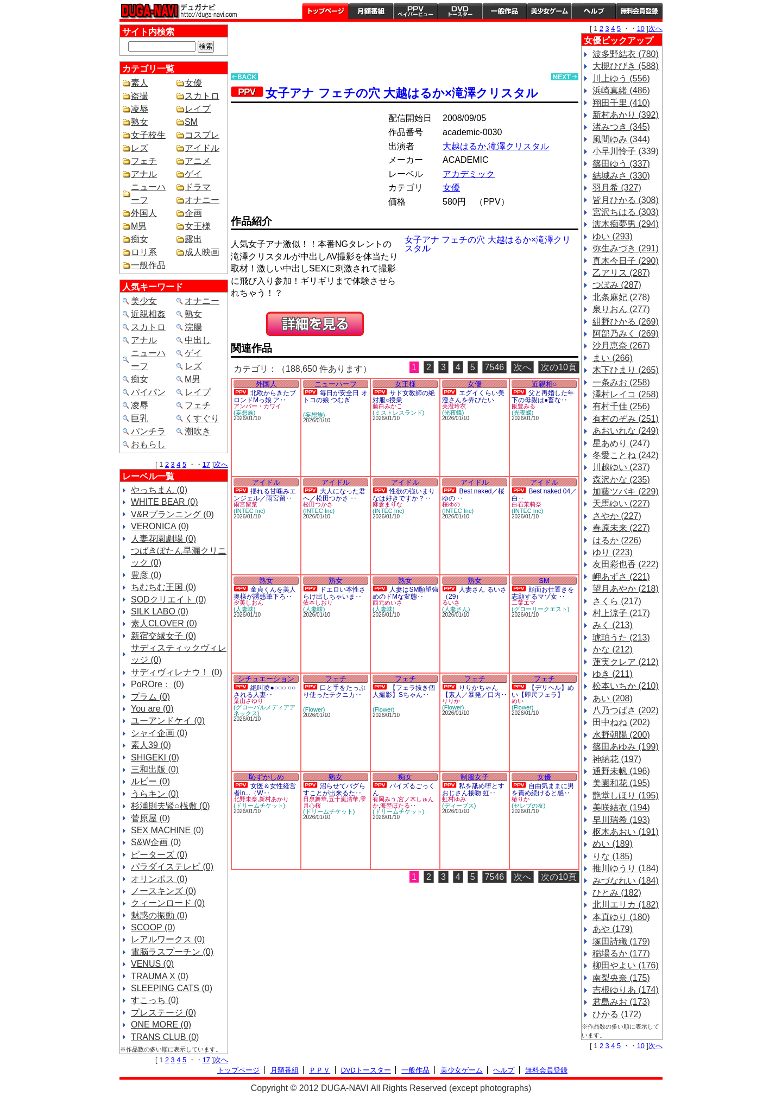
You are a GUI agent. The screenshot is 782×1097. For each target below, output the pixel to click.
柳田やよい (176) (625, 965)
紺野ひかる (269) (625, 321)
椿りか (520, 799)
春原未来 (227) (621, 527)
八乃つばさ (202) (625, 710)
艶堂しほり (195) (625, 795)
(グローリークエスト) (540, 609)
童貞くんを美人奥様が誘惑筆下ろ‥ (265, 593)
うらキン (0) (155, 793)
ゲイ (193, 174)
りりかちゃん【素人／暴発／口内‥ (474, 691)
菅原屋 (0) (150, 818)
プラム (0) (150, 696)
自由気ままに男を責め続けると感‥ (543, 789)
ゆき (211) (612, 674)
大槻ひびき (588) (625, 66)
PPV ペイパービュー (415, 11)
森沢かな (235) (621, 479)
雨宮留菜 (245, 504)
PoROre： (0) (157, 684)
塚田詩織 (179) (621, 941)
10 (641, 28)
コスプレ (202, 134)
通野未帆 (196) (621, 771)
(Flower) (314, 709)
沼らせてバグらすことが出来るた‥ (334, 789)
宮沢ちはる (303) (625, 212)
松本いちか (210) (625, 685)
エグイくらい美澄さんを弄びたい (473, 396)
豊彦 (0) (146, 575)
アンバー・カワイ (257, 406)
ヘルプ (593, 11)
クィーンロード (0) (168, 903)
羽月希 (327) (616, 187)
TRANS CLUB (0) (165, 1037)
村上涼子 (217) (621, 613)
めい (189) (612, 843)
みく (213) (612, 625)
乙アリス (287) (621, 272)
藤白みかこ (387, 406)
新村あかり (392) (625, 114)
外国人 (144, 213)
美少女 (144, 301)
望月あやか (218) (625, 588)
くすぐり (202, 418)
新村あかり (274, 799)
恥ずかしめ (266, 777)
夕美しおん (248, 602)
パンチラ (148, 431)
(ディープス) (459, 805)
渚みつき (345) (621, 126)
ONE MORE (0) (161, 1024)
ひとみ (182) (616, 892)
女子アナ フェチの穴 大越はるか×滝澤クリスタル (402, 93)
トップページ (325, 11)
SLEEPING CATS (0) (171, 988)
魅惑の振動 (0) (159, 915)
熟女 (139, 121)
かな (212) (612, 649)
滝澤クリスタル (518, 146)
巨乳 (139, 418)
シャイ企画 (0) (159, 733)
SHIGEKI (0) (155, 757)
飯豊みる (523, 406)
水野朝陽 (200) (621, 734)
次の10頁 (559, 367)
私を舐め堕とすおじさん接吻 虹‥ (473, 789)
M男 (139, 226)
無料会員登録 (546, 1070)
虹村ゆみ (454, 799)
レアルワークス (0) (168, 939)
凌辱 (139, 108)
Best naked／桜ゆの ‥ (473, 494)
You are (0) (152, 708)
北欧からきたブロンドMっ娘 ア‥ (265, 396)
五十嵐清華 (343, 799)
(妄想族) (244, 412)
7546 (494, 367)
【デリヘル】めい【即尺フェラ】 (543, 691)
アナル (144, 174)
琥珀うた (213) (621, 637)
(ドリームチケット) (259, 805)
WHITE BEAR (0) (164, 501)
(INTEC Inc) (249, 511)
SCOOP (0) (153, 927)
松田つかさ (318, 504)
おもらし (148, 444)
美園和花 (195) (621, 783)
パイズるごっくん (404, 789)
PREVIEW (315, 324)
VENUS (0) (152, 963)
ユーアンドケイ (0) (168, 720)
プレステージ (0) (163, 1012)
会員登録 (639, 11)
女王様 (198, 226)
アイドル (202, 148)
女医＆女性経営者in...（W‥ (265, 789)
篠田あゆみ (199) (625, 746)
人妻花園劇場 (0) (163, 538)
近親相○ (544, 384)
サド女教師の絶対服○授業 (404, 396)
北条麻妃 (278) (621, 297)
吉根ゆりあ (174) (625, 989)
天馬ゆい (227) (621, 503)
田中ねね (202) (621, 722)
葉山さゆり (248, 700)
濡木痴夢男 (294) (625, 224)
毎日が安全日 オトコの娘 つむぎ (335, 396)
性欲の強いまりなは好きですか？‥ (404, 494)
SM (191, 121)
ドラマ (198, 187)
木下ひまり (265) (625, 370)
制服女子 (475, 777)
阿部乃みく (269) (625, 333)
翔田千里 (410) (621, 102)
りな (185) (612, 856)
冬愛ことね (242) (625, 455)
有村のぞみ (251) (625, 418)
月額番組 (371, 11)
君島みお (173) (621, 1001)
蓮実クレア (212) (625, 662)
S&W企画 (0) (156, 842)
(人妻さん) (456, 609)
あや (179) (612, 929)
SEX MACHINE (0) (167, 830)
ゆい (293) (612, 236)
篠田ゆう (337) (621, 163)
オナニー (202, 200)
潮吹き (198, 431)
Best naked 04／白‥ (544, 494)
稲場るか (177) (621, 953)
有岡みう (384, 799)
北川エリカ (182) (625, 904)
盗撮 (139, 95)
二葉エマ (523, 602)
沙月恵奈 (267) (621, 345)
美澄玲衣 (454, 406)
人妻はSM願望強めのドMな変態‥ (405, 593)
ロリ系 (144, 252)
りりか (451, 700)
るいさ (451, 602)
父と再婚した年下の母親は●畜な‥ (543, 396)
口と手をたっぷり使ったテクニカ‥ (334, 691)
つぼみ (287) (616, 284)
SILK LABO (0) (159, 611)
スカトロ (202, 95)
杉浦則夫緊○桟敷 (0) (170, 805)
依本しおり (318, 602)
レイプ (198, 108)
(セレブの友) (528, 805)
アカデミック (469, 174)
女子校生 (148, 134)
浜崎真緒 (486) (621, 90)
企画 (193, 213)
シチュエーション (266, 679)
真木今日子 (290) (625, 260)
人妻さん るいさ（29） (474, 593)
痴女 (139, 239)
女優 (193, 82)
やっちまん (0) (159, 489)
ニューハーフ (335, 384)
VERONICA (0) (160, 526)
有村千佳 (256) (621, 406)
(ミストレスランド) (398, 412)
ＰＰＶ (319, 1070)
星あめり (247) (621, 443)
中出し (198, 340)
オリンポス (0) (159, 879)
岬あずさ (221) (621, 576)
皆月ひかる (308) (625, 200)
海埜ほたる (395, 805)
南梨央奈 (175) (621, 977)
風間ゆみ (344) (621, 139)
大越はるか (464, 146)
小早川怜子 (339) (625, 151)
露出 (193, 239)
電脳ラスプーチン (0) (172, 951)
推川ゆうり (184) (625, 868)
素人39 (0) (151, 745)
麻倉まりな (387, 504)
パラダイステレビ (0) (172, 866)
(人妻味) (244, 609)
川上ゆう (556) (621, 78)
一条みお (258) (621, 382)
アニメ (198, 161)
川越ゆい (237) (621, 467)
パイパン (148, 392)
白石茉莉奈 (526, 504)
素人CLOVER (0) (164, 623)
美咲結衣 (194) (621, 807)
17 (206, 464)
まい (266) (612, 358)
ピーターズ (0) (159, 854)
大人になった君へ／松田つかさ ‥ (334, 494)
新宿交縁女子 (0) (163, 636)
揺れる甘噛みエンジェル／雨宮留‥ (265, 494)
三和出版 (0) (155, 769)
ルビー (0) (150, 781)
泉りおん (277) (621, 309)
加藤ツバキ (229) (625, 491)
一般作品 (504, 11)
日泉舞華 (315, 799)
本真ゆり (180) (621, 917)
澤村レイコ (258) (625, 394)
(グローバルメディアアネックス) (264, 710)
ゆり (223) (612, 552)
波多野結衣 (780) (625, 54)
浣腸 (193, 327)
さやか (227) (616, 516)
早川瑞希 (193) (621, 820)
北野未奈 (245, 799)
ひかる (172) (616, 1014)
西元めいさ (387, 602)
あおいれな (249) (625, 430)
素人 (139, 82)
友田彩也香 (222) (625, 564)
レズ (139, 148)
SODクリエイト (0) (168, 599)
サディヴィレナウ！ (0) (176, 672)
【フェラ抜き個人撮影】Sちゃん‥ (404, 691)
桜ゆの (451, 504)
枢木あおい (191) (625, 831)
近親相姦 (148, 314)
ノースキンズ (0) (163, 891)
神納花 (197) (616, 759)
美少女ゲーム (549, 11)
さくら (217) (616, 601)
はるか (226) (616, 540)
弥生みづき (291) (625, 248)
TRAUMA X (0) (159, 976)
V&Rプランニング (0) (172, 514)
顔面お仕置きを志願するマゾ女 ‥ (543, 593)
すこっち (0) (155, 1000)
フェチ (144, 161)
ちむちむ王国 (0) (163, 587)
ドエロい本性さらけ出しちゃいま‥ (334, 593)
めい (518, 700)
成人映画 (202, 252)
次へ (221, 464)
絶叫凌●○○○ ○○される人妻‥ (264, 691)
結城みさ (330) (621, 175)
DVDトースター (460, 11)
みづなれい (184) (625, 880)
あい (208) (612, 698)
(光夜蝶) (453, 412)
